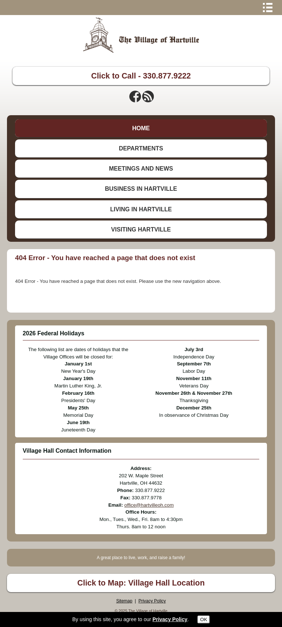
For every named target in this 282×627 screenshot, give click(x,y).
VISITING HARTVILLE (141, 229)
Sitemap (124, 601)
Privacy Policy (152, 601)
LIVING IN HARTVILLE (141, 209)
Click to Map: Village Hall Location (141, 583)
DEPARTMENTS (141, 148)
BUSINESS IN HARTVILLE (141, 189)
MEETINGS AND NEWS (141, 168)
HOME (141, 128)
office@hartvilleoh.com (149, 505)
